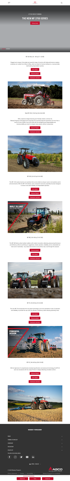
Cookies (22, 473)
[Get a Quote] (35, 254)
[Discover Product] (35, 250)
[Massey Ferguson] (35, 2)
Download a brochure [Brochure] (35, 381)
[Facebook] (9, 457)
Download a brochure (35, 132)
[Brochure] (35, 258)
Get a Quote (35, 377)
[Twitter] (21, 457)
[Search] (61, 3)
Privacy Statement (12, 473)
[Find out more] (35, 23)
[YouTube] (27, 457)
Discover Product (35, 128)
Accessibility (30, 473)
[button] (4, 48)
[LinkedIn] (33, 457)
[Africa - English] (35, 464)
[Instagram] (15, 457)
